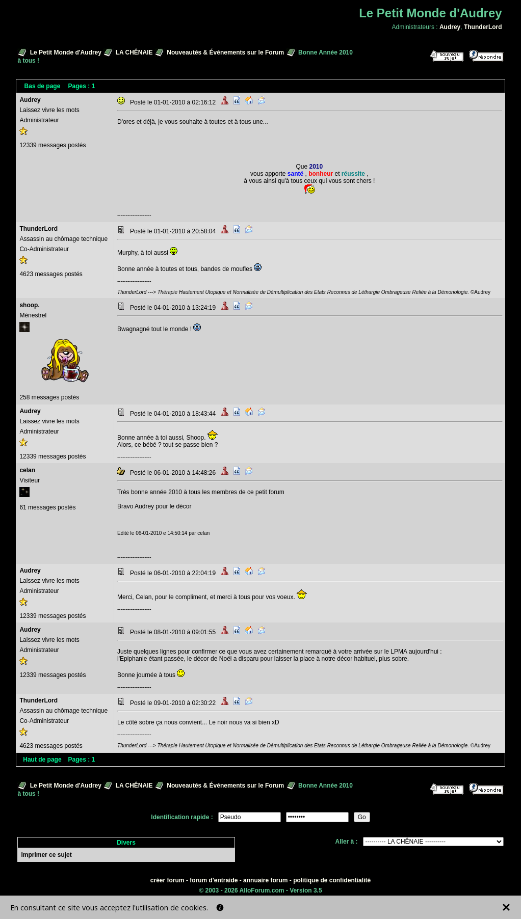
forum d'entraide (214, 880)
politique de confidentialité (332, 880)
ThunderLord (483, 27)
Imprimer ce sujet (46, 854)
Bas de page (42, 86)
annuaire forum (265, 880)
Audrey (449, 27)
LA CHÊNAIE (134, 52)
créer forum (167, 880)
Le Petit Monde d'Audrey (65, 52)
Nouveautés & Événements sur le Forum (225, 52)
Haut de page (42, 759)
